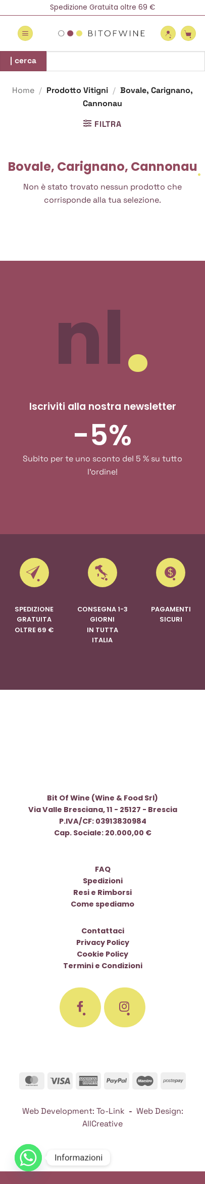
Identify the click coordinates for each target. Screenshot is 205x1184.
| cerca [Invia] (23, 61)
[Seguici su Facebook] (80, 1007)
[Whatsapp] (28, 1157)
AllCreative (102, 1123)
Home (23, 90)
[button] (25, 33)
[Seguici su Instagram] (124, 1007)
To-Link (110, 1111)
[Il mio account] (168, 33)
